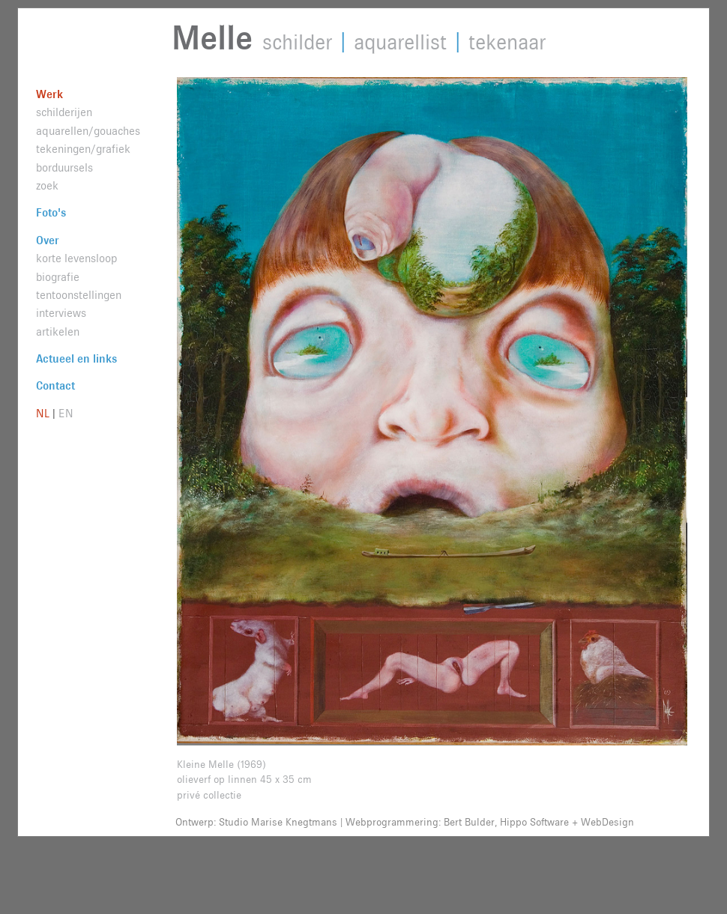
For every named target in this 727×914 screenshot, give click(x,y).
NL (42, 414)
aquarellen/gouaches (88, 131)
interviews (61, 313)
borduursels (64, 168)
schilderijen (64, 112)
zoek (47, 186)
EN (65, 414)
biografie (57, 277)
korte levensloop (77, 258)
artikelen (57, 332)
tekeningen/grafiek (83, 149)
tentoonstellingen (78, 295)
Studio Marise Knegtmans (278, 822)
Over (47, 240)
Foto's (51, 213)
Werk (49, 94)
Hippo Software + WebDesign (567, 822)
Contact (55, 386)
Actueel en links (76, 359)
